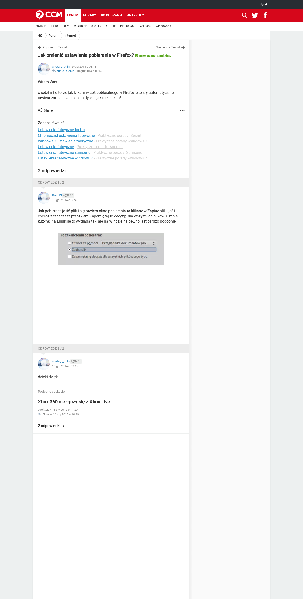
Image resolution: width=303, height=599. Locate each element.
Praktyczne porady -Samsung (117, 152)
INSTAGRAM (127, 26)
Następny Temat (168, 47)
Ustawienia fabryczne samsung (64, 152)
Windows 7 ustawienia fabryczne (65, 141)
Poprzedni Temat (54, 47)
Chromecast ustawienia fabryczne (66, 135)
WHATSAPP (79, 26)
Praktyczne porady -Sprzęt (119, 135)
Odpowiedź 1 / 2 (51, 182)
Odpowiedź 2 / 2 (51, 348)
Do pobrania (111, 15)
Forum (72, 15)
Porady (89, 15)
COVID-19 (41, 26)
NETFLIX (111, 26)
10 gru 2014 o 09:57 (89, 71)
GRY (66, 26)
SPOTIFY (96, 26)
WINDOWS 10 (163, 26)
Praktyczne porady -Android (100, 147)
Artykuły (135, 15)
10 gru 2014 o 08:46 (65, 200)
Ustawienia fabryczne (56, 147)
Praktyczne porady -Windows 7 (121, 141)
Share (48, 110)
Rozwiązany (147, 55)
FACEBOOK (145, 26)
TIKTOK (55, 26)
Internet (70, 35)
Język (263, 4)
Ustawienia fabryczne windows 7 (65, 158)
